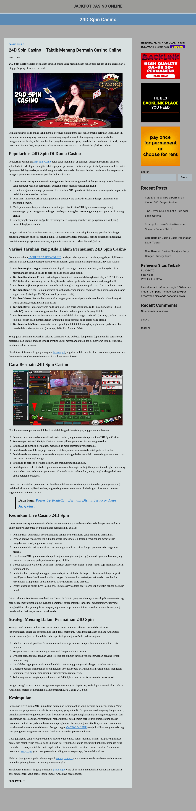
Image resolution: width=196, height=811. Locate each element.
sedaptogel (26, 751)
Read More (17, 781)
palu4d (145, 319)
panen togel (59, 769)
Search (145, 171)
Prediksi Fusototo (151, 279)
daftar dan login (167, 287)
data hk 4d (147, 274)
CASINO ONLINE (16, 44)
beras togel (59, 352)
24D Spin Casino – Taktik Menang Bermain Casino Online (65, 50)
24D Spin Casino (42, 161)
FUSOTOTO (147, 270)
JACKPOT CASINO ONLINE (45, 257)
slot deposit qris (64, 758)
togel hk (145, 327)
